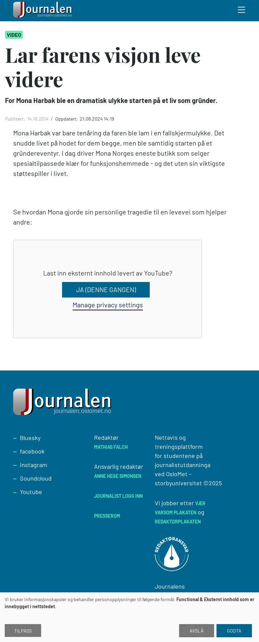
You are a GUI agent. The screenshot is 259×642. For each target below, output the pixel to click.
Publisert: (15, 119)
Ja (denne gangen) (106, 290)
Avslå (197, 631)
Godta (234, 631)
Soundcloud (36, 478)
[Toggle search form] (242, 11)
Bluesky (30, 437)
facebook (32, 451)
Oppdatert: (67, 119)
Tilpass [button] (23, 631)
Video (14, 34)
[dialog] (129, 617)
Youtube (31, 491)
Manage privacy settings (108, 305)
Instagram (33, 464)
